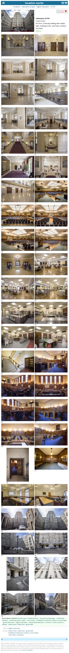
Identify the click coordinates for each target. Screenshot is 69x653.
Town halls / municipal (15, 635)
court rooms (31, 620)
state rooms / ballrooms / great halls (20, 624)
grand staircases (8, 622)
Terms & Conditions (27, 650)
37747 (53, 7)
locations (17, 7)
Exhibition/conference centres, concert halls (23, 633)
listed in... (39, 31)
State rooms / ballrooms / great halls (20, 631)
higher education (43, 7)
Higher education (14, 628)
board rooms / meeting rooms (28, 618)
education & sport (28, 7)
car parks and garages (47, 618)
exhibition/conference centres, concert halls (52, 620)
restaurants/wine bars (36, 622)
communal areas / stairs (17, 620)
